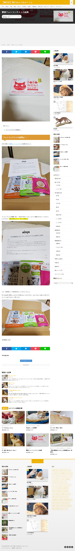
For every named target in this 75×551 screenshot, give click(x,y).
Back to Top (37, 461)
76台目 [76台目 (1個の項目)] (62, 470)
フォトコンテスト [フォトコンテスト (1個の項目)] (56, 485)
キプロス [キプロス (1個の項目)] (61, 476)
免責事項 (13, 548)
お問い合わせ (18, 548)
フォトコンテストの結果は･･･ (13, 130)
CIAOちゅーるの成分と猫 (65, 137)
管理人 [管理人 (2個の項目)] (59, 505)
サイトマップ (61, 6)
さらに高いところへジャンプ (15, 397)
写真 (12, 6)
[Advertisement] (37, 34)
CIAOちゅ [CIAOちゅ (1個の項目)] (67, 470)
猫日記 (7, 6)
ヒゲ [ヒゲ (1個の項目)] (64, 482)
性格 (57, 226)
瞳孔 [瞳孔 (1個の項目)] (67, 502)
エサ (57, 185)
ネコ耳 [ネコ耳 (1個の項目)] (54, 482)
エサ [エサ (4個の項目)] (70, 473)
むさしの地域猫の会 (67, 448)
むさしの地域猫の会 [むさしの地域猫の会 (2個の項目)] (62, 473)
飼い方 (20, 6)
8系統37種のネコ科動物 (58, 97)
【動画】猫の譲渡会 (12, 535)
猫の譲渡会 (62, 448)
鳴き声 (58, 215)
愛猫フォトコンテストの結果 (34, 450)
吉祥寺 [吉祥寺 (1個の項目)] (54, 490)
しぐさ (58, 222)
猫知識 (30, 6)
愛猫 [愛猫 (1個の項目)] (64, 493)
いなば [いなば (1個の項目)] (54, 473)
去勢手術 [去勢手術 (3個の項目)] (65, 488)
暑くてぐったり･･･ (12, 375)
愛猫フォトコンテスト (16, 144)
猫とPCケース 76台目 (58, 81)
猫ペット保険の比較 (64, 166)
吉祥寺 (58, 448)
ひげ (57, 203)
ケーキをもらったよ (64, 144)
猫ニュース (48, 6)
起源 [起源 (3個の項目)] (69, 505)
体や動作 (25, 6)
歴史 (55, 98)
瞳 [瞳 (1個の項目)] (64, 502)
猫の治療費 (56, 65)
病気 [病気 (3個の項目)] (53, 502)
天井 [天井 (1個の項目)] (53, 493)
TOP (3, 6)
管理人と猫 (42, 6)
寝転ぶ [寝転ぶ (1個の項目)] (59, 493)
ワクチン (58, 247)
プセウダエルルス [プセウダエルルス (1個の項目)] (66, 485)
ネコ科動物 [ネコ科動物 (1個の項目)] (67, 479)
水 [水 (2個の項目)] (58, 496)
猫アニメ (55, 6)
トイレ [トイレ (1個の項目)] (61, 479)
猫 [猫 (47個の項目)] (66, 496)
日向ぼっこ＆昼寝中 (64, 151)
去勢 (57, 251)
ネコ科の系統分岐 (57, 112)
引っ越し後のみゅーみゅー (14, 390)
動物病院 (36, 6)
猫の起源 (55, 128)
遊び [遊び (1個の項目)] (53, 508)
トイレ (58, 189)
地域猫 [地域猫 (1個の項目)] (60, 490)
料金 (55, 67)
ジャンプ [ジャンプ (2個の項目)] (54, 479)
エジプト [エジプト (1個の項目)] (54, 476)
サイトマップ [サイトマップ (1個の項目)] (68, 476)
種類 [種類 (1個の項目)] (53, 505)
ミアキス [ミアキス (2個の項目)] (54, 488)
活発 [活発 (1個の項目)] (62, 496)
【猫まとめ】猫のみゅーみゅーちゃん (20, 546)
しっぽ (58, 218)
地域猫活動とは (11, 520)
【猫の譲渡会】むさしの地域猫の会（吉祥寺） (61, 451)
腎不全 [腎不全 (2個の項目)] (64, 505)
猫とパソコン (11, 383)
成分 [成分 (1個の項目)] (68, 493)
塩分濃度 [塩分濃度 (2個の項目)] (65, 490)
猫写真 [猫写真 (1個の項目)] (62, 499)
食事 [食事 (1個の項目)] (58, 508)
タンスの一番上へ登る (64, 159)
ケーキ (9, 425)
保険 (57, 243)
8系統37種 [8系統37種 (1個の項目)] (55, 470)
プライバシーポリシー (6, 548)
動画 (15, 6)
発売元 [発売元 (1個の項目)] (59, 502)
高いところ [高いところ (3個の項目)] (64, 508)
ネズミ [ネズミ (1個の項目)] (60, 482)
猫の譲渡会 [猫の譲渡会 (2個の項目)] (55, 499)
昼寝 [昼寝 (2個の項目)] (53, 496)
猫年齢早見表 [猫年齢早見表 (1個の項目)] (68, 499)
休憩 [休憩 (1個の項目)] (60, 488)
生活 (57, 233)
